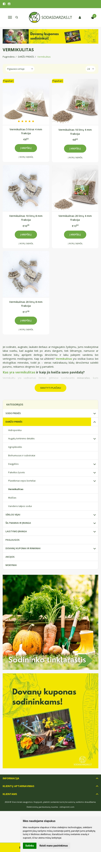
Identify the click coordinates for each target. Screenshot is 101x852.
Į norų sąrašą (26, 157)
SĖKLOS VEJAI (13, 514)
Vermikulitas (15, 489)
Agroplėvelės (15, 447)
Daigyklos (13, 463)
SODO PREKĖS (13, 413)
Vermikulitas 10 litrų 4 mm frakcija (75, 131)
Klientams (10, 794)
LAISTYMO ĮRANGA (16, 531)
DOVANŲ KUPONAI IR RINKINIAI (23, 548)
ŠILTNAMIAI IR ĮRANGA (18, 522)
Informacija (11, 778)
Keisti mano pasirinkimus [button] (53, 845)
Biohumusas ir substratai (21, 455)
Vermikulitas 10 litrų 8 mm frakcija (25, 217)
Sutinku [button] (29, 845)
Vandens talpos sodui (20, 506)
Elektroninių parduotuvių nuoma (42, 807)
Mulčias (12, 497)
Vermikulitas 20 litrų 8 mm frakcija (25, 303)
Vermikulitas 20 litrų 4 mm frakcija (75, 217)
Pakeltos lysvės (16, 472)
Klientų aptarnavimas (18, 786)
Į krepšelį (25, 148)
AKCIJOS (10, 556)
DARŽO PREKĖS (14, 421)
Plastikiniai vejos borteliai (22, 480)
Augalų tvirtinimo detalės (21, 438)
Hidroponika (15, 430)
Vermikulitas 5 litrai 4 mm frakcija (26, 131)
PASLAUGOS (13, 539)
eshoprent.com (67, 807)
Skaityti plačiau (50, 387)
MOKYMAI (11, 565)
